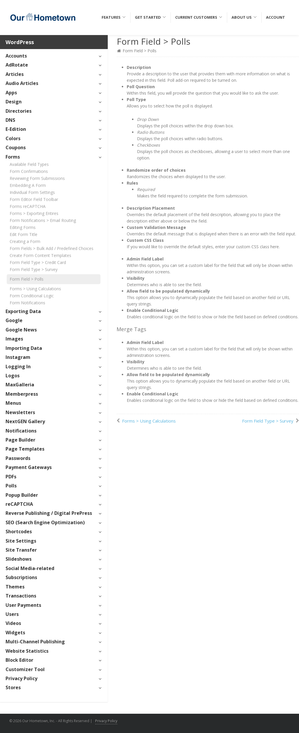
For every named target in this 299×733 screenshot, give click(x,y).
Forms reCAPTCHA (28, 206)
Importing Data (24, 348)
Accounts (16, 56)
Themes (15, 586)
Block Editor (19, 660)
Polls (11, 485)
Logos (13, 375)
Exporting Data (23, 311)
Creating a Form (25, 241)
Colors (13, 138)
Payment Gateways (29, 467)
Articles (15, 74)
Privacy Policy (21, 678)
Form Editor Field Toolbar (34, 199)
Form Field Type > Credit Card (38, 262)
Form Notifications (27, 302)
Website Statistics (27, 651)
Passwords (18, 458)
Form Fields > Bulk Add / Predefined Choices (51, 248)
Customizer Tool (25, 669)
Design (14, 101)
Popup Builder (22, 495)
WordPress (20, 42)
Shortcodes (19, 531)
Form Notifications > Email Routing (43, 220)
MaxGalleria (20, 384)
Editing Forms (23, 227)
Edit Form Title (23, 234)
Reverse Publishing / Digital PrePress (49, 513)
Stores (13, 687)
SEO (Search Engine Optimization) (45, 522)
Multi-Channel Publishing (35, 641)
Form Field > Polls (27, 279)
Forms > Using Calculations (35, 288)
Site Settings (21, 541)
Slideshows (19, 559)
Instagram (18, 357)
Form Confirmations (29, 171)
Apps (11, 92)
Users (12, 614)
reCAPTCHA (19, 504)
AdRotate (17, 65)
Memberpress (22, 394)
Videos (13, 623)
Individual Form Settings (32, 192)
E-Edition (16, 129)
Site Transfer (21, 550)
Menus (13, 403)
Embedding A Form (28, 185)
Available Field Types (29, 164)
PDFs (11, 476)
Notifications (21, 431)
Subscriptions (21, 577)
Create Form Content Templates (40, 255)
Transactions (21, 596)
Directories (19, 111)
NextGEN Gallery (25, 421)
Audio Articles (22, 83)
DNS (10, 120)
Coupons (16, 147)
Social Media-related (30, 568)
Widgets (15, 632)
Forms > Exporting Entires (34, 213)
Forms (13, 157)
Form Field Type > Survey (34, 269)
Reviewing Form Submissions (37, 178)
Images (14, 339)
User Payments (23, 605)
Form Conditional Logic (32, 295)
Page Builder (20, 440)
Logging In (18, 366)
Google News (21, 329)
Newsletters (20, 412)
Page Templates (25, 449)
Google (14, 320)
